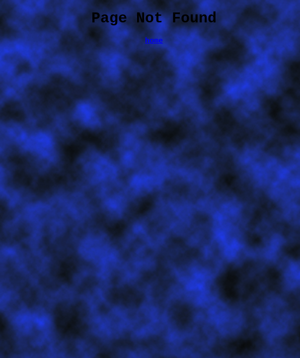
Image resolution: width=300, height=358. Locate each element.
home (154, 45)
